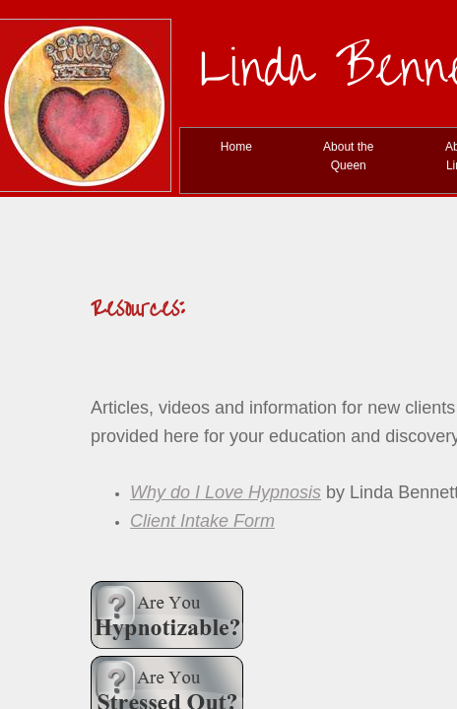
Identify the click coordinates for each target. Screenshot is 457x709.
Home (236, 147)
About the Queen (348, 156)
